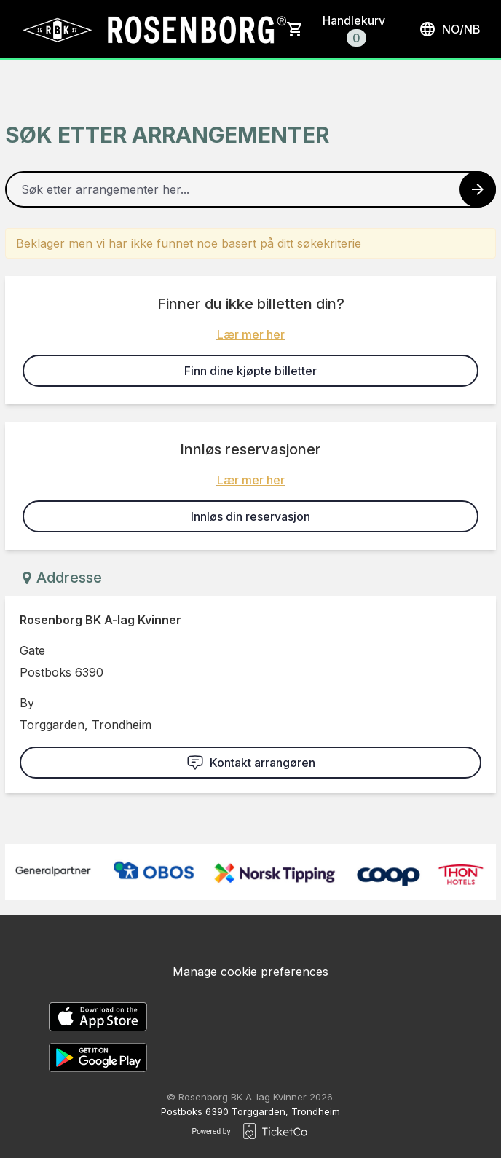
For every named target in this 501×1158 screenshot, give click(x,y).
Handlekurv (354, 30)
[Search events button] (477, 189)
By (27, 703)
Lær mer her (251, 334)
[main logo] (153, 29)
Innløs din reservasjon (250, 516)
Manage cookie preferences (250, 971)
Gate (32, 650)
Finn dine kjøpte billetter (250, 370)
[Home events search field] (250, 189)
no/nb (450, 29)
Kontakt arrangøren (250, 762)
